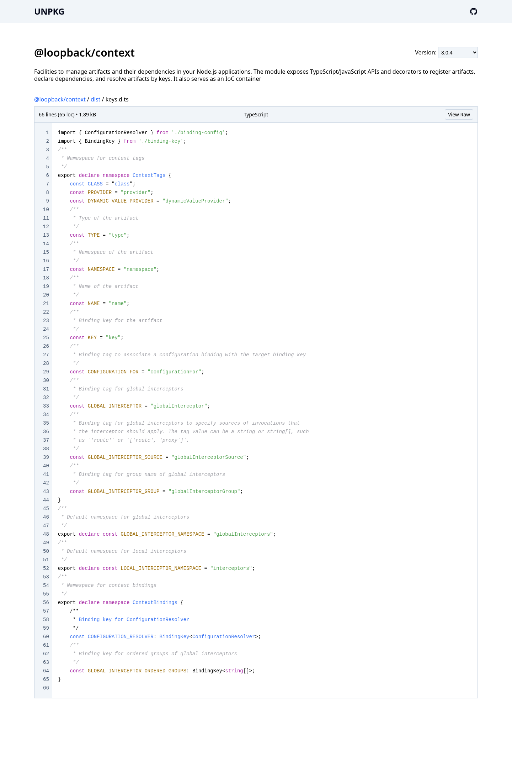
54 (46, 585)
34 (46, 415)
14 (46, 244)
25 (46, 338)
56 (46, 602)
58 (46, 620)
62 (46, 654)
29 (46, 372)
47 (46, 526)
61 (46, 645)
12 (46, 227)
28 (46, 363)
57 (46, 611)
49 (46, 543)
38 (46, 449)
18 (46, 278)
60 (46, 637)
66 (46, 688)
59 (46, 628)
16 (46, 261)
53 (46, 577)
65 (46, 679)
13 (46, 235)
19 (46, 286)
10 (46, 209)
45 (46, 508)
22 (46, 312)
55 (46, 594)
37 (46, 440)
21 (46, 303)
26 (46, 346)
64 (46, 671)
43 (46, 491)
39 (46, 457)
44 (46, 500)
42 (46, 483)
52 (46, 568)
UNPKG (49, 11)
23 (46, 321)
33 (46, 406)
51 (46, 560)
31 (46, 389)
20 (46, 295)
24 (46, 329)
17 (46, 269)
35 (46, 423)
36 (46, 432)
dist (95, 99)
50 (46, 551)
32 (46, 397)
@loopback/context (60, 99)
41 (46, 474)
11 (46, 218)
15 (46, 252)
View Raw (459, 114)
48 (46, 534)
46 (46, 517)
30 (46, 380)
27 (46, 355)
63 (46, 662)
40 (46, 466)
